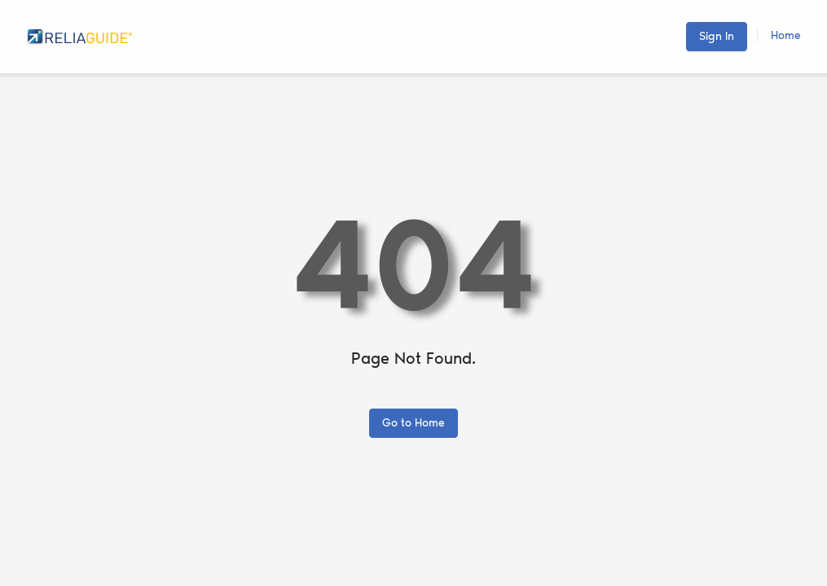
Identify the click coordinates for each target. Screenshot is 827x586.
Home (786, 35)
